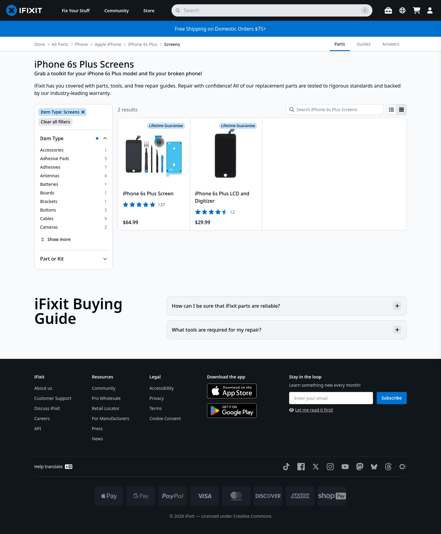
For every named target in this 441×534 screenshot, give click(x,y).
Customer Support (52, 398)
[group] (396, 109)
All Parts (60, 44)
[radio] (391, 109)
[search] (272, 10)
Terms (155, 408)
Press (97, 428)
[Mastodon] (359, 466)
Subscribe (392, 398)
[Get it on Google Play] (232, 410)
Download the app (226, 377)
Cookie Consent (165, 418)
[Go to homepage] (26, 10)
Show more (55, 239)
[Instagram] (329, 466)
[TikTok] (285, 466)
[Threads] (387, 466)
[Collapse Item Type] (73, 138)
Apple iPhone (108, 44)
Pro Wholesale (106, 398)
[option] (73, 150)
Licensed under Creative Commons (236, 516)
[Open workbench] (388, 10)
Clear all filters (55, 122)
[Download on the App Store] (232, 391)
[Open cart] (416, 10)
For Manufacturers (110, 418)
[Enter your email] (331, 398)
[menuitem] (76, 10)
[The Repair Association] (402, 466)
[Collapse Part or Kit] (73, 259)
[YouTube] (344, 466)
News (97, 439)
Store (39, 44)
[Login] (430, 10)
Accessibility (161, 388)
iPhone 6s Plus (142, 44)
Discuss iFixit (47, 408)
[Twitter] (314, 466)
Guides (364, 44)
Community (103, 388)
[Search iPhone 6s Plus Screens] (335, 109)
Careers (42, 418)
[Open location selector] (402, 10)
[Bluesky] (372, 467)
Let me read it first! (311, 410)
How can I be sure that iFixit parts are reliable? (286, 306)
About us (43, 388)
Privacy (156, 398)
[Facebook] (300, 466)
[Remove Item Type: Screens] (82, 112)
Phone (81, 44)
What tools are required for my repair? (286, 329)
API (37, 428)
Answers (390, 44)
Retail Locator (105, 408)
